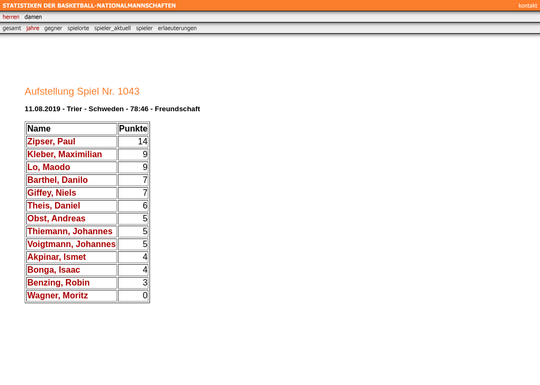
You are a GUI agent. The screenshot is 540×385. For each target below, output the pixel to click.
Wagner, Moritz (57, 295)
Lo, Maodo (48, 167)
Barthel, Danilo (57, 179)
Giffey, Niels (51, 192)
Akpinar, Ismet (56, 256)
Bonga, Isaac (53, 269)
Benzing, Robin (58, 282)
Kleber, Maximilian (64, 154)
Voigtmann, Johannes (71, 244)
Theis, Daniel (53, 205)
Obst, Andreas (56, 218)
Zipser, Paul (51, 141)
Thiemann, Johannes (69, 231)
